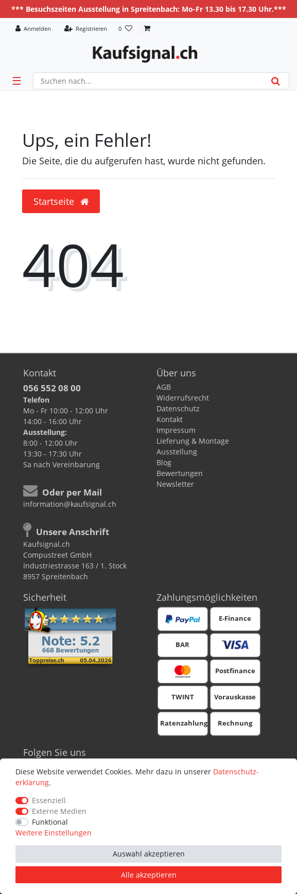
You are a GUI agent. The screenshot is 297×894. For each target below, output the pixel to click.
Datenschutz (178, 408)
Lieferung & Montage (192, 441)
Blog (163, 462)
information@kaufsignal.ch (69, 504)
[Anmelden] (33, 29)
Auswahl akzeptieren (149, 854)
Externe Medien (59, 811)
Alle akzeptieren (149, 875)
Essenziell (49, 800)
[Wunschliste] (125, 29)
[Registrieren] (85, 29)
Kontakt (169, 419)
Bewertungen (179, 473)
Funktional (50, 822)
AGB (163, 387)
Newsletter (175, 484)
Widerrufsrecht (182, 398)
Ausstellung (176, 451)
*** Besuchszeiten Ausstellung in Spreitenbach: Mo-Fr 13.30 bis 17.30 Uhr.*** (148, 9)
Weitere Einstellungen (53, 833)
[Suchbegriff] (148, 81)
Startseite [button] (61, 201)
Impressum (176, 430)
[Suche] (276, 81)
